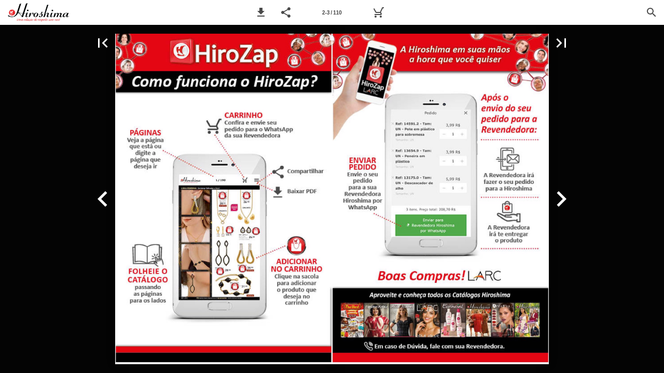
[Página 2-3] (332, 12)
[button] (260, 12)
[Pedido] (378, 12)
